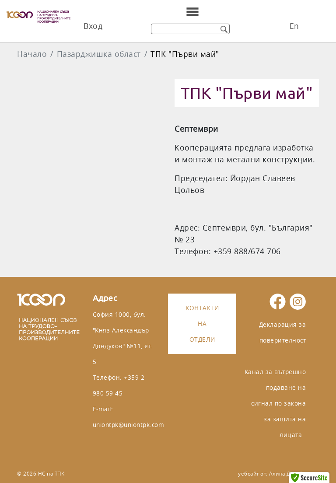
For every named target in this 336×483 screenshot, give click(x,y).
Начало (32, 54)
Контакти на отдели (202, 323)
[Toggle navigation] (192, 12)
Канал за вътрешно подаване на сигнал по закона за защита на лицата (275, 403)
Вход (93, 26)
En (294, 26)
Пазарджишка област (99, 54)
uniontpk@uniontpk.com (128, 424)
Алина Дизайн (287, 473)
